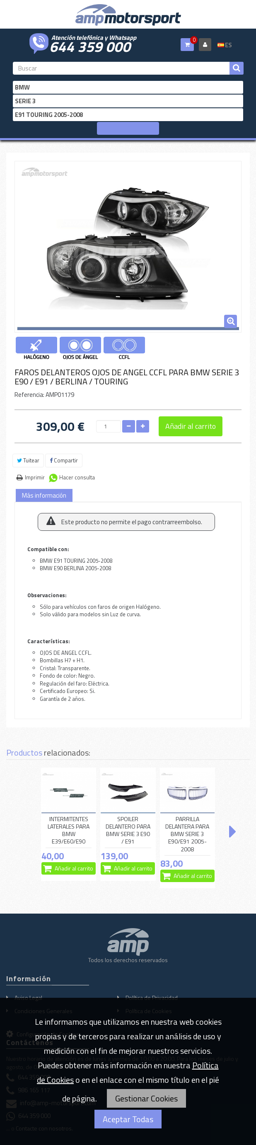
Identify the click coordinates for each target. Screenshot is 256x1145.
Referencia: (29, 394)
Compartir (64, 460)
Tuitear (28, 460)
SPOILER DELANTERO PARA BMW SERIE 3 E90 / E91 (128, 830)
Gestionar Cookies (146, 1098)
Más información (44, 495)
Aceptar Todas (128, 1119)
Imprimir (35, 477)
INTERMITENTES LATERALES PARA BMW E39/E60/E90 (68, 830)
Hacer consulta (77, 477)
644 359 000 (89, 45)
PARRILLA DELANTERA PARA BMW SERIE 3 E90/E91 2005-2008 (187, 834)
